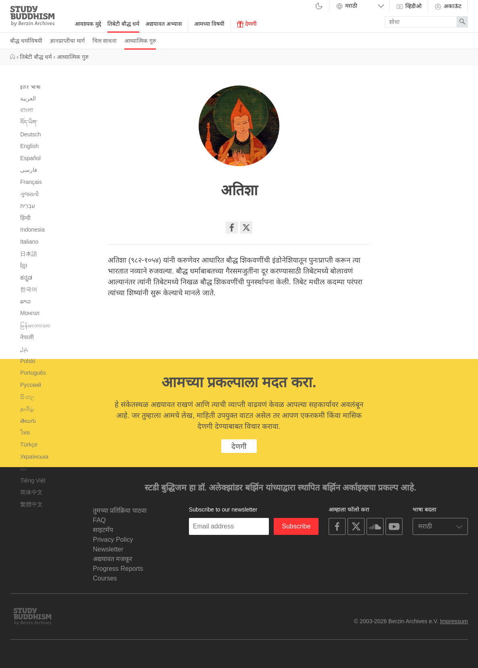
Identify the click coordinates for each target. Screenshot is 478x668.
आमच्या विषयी (209, 24)
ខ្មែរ (23, 265)
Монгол (30, 313)
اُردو (23, 469)
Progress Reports (118, 568)
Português (33, 372)
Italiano (29, 241)
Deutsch (30, 134)
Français (31, 182)
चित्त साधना (104, 41)
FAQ (99, 520)
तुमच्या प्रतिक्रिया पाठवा (120, 510)
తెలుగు (28, 421)
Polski (27, 361)
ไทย (25, 432)
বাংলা (26, 110)
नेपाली (27, 337)
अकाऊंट (447, 6)
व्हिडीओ (408, 6)
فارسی (28, 170)
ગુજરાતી (29, 194)
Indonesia (32, 229)
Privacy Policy (113, 539)
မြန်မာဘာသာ (35, 325)
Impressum (454, 621)
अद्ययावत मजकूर (112, 558)
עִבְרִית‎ (27, 205)
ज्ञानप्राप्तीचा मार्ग (67, 41)
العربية (28, 98)
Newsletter (108, 549)
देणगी (247, 24)
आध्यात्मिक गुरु (140, 41)
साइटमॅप (103, 529)
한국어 (28, 289)
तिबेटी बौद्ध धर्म (123, 24)
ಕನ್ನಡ (26, 277)
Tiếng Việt (33, 480)
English (29, 146)
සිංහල (27, 397)
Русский (30, 385)
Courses (105, 578)
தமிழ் (27, 408)
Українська (34, 456)
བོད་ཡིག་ (29, 122)
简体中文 (31, 492)
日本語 (28, 253)
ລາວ (25, 301)
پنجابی (24, 349)
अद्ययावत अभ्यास (163, 24)
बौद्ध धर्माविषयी (26, 41)
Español (30, 158)
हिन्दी (25, 218)
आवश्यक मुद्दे (88, 24)
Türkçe (29, 444)
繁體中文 (31, 504)
